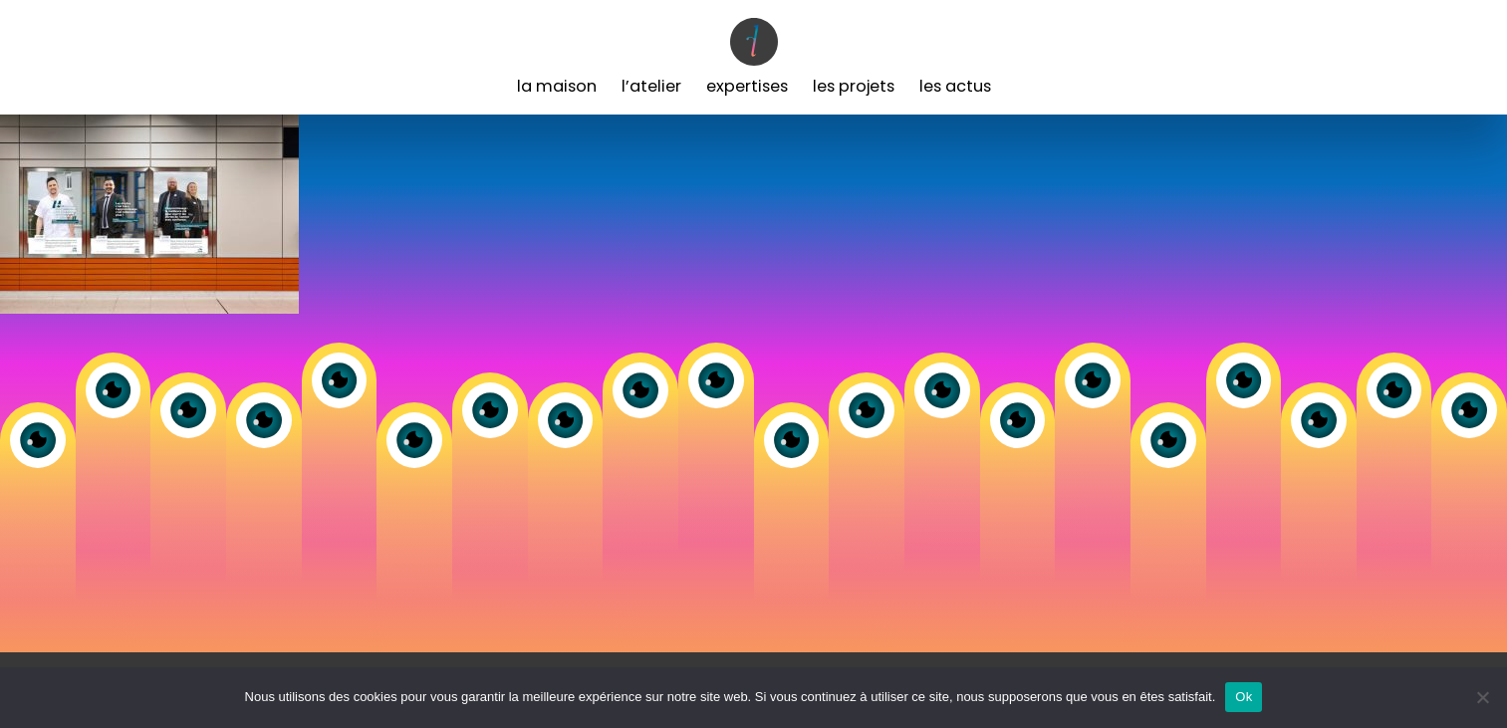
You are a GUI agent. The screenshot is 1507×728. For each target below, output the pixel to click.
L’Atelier (651, 86)
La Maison (557, 86)
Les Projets (853, 86)
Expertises (747, 86)
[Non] (1482, 697)
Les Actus (955, 86)
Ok (1243, 696)
